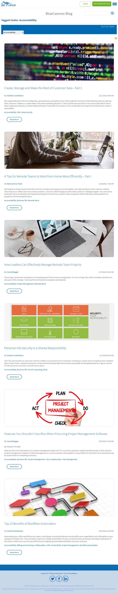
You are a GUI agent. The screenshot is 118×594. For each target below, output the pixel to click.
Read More (14, 119)
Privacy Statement (56, 573)
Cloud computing (35, 369)
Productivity (56, 545)
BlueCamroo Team (14, 183)
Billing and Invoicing (25, 545)
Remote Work (33, 200)
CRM (19, 112)
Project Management (25, 283)
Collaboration (56, 459)
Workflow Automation (89, 545)
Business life (22, 200)
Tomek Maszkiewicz (15, 531)
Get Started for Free (102, 3)
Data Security (26, 112)
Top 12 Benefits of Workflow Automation (30, 524)
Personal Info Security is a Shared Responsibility (35, 348)
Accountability (10, 112)
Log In (85, 3)
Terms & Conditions (70, 573)
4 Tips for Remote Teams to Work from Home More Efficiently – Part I (47, 176)
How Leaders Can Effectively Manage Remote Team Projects (42, 265)
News (45, 369)
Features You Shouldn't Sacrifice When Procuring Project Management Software (55, 434)
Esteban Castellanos (15, 95)
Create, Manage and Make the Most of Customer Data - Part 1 (43, 88)
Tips (47, 459)
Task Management (69, 459)
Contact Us (45, 573)
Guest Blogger (13, 272)
